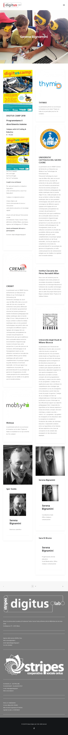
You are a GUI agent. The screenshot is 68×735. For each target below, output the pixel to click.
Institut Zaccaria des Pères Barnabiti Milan (49, 272)
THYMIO (43, 102)
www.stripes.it (9, 691)
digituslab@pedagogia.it (12, 643)
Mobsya (10, 423)
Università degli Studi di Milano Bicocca (50, 341)
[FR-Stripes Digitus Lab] (12, 5)
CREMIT (10, 286)
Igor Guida (11, 489)
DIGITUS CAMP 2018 (15, 116)
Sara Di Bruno (45, 538)
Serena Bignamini (47, 480)
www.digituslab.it (10, 640)
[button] (64, 5)
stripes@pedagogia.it (12, 688)
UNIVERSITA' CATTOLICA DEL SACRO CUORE (50, 160)
